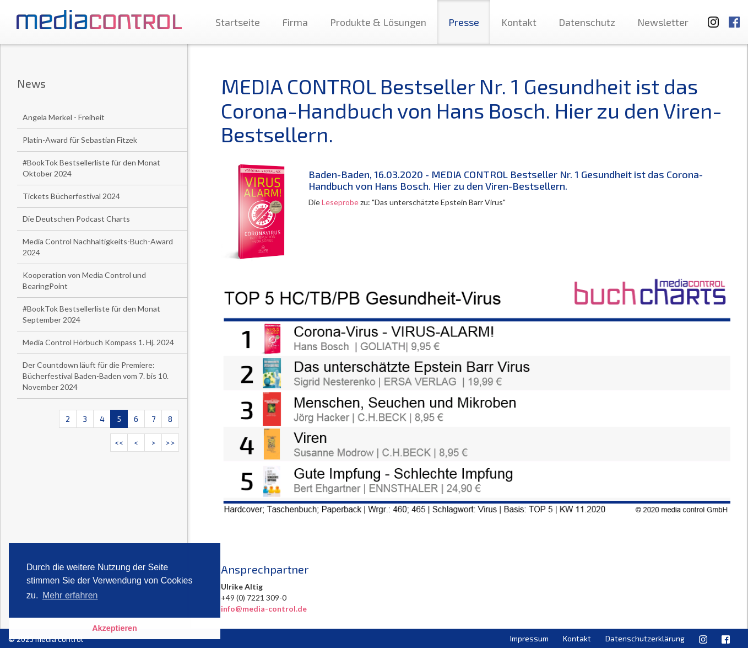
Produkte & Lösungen (378, 22)
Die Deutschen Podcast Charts (76, 218)
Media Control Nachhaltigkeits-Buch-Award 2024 (98, 247)
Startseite (237, 22)
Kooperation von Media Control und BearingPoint (84, 280)
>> (170, 442)
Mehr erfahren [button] (70, 595)
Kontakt (518, 22)
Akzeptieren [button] (114, 628)
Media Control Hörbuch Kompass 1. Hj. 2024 (98, 342)
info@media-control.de (264, 608)
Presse (463, 22)
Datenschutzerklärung (645, 638)
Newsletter (663, 22)
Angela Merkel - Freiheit (64, 117)
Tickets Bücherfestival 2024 (71, 196)
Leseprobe (339, 202)
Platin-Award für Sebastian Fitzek (80, 139)
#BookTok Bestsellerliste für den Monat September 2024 (91, 314)
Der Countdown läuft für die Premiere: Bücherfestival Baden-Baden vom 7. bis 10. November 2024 (96, 376)
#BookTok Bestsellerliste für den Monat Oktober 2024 (91, 168)
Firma (295, 22)
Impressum (529, 638)
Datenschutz (587, 22)
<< (119, 442)
